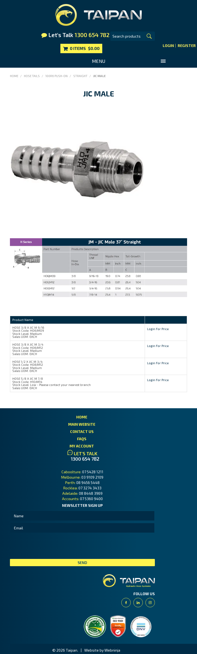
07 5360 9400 (91, 498)
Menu (98, 61)
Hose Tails (32, 76)
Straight (80, 76)
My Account (82, 446)
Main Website (81, 424)
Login (168, 46)
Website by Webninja (102, 650)
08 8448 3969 (91, 493)
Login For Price (158, 329)
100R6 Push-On (56, 76)
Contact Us (82, 431)
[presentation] (51, 545)
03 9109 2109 (92, 477)
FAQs (81, 438)
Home (14, 76)
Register (187, 46)
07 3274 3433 (89, 488)
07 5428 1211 (92, 471)
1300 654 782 (85, 459)
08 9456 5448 (88, 482)
